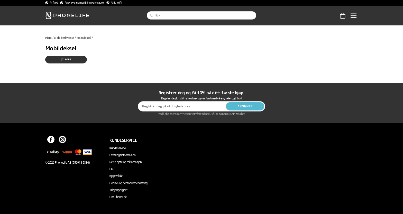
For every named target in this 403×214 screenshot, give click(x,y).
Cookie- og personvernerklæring (128, 183)
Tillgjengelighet (118, 190)
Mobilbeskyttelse (64, 38)
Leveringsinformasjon (122, 155)
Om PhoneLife (118, 197)
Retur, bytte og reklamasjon (125, 162)
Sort (66, 59)
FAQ (112, 169)
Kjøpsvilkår (116, 176)
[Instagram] (62, 140)
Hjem (48, 38)
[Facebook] (51, 140)
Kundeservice (117, 148)
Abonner (245, 106)
